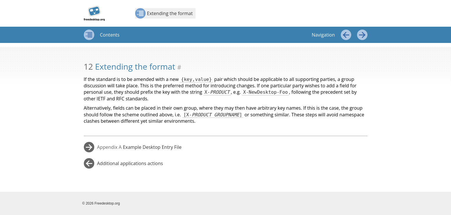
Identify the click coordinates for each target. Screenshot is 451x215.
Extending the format (164, 13)
